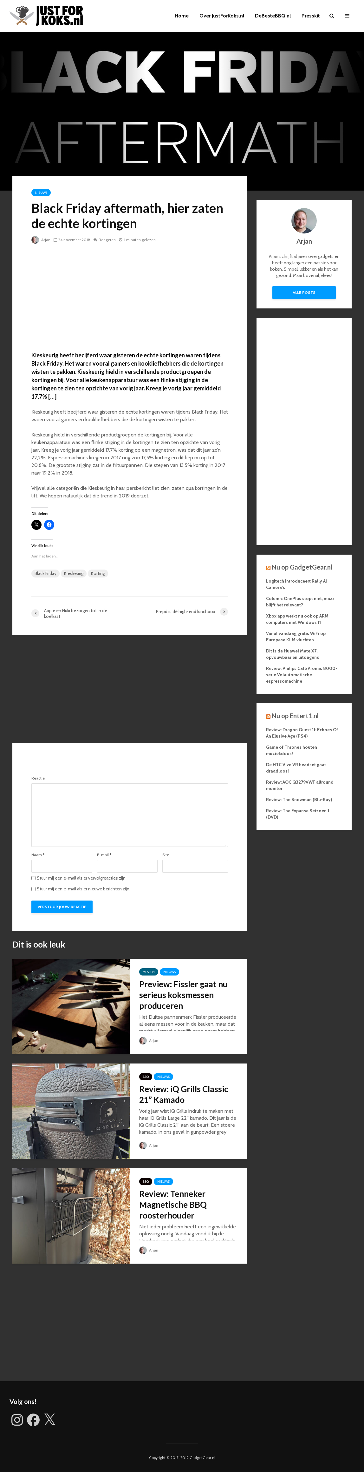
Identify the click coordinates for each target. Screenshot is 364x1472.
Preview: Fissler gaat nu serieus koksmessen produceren (183, 995)
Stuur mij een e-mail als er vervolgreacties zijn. (82, 878)
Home (182, 16)
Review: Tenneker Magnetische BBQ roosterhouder (173, 1204)
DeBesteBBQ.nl (273, 16)
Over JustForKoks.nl (221, 16)
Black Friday (45, 573)
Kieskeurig (73, 573)
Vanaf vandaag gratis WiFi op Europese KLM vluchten (296, 637)
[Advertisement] (129, 297)
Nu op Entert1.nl (295, 715)
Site (165, 855)
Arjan (40, 239)
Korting (98, 573)
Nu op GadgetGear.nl (302, 567)
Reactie (38, 778)
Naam (37, 855)
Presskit (311, 16)
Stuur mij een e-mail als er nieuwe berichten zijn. (83, 889)
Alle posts (304, 292)
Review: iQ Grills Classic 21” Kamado (183, 1094)
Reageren (107, 239)
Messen (149, 972)
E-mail (104, 855)
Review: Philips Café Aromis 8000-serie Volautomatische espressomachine (301, 674)
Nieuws (41, 193)
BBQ (146, 1077)
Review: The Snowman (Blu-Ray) (299, 799)
